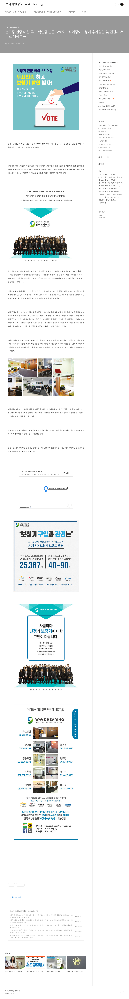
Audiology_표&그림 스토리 (106, 106)
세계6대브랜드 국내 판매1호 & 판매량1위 (47, 12)
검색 (116, 4)
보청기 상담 (116, 186)
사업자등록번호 (102, 141)
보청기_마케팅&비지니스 (18, 911)
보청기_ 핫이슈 (102, 95)
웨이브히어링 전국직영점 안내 (15, 12)
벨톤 (110, 186)
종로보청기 (101, 200)
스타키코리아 (102, 191)
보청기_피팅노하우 (104, 70)
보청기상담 (106, 197)
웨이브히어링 (102, 183)
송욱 (111, 197)
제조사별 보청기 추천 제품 (106, 73)
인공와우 (101, 102)
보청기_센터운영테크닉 (106, 99)
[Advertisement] (46, 862)
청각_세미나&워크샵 (104, 77)
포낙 (108, 180)
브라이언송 (110, 191)
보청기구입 (112, 174)
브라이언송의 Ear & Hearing (108, 62)
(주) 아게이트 (102, 131)
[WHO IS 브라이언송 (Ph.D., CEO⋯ (108, 125)
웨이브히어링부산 (112, 188)
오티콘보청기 (110, 183)
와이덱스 (105, 174)
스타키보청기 (102, 203)
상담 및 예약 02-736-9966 (106, 138)
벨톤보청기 (113, 180)
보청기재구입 (119, 183)
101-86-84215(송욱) (104, 144)
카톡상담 (85, 12)
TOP (122, 991)
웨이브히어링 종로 (118, 177)
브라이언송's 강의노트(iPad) (107, 110)
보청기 (100, 174)
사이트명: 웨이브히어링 (104, 128)
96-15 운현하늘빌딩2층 (105, 150)
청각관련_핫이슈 (103, 88)
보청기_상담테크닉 (104, 81)
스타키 (110, 177)
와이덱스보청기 (102, 177)
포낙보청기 (101, 194)
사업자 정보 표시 (14, 897)
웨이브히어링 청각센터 (105, 66)
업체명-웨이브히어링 (104, 134)
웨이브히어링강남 (110, 200)
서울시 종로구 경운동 (104, 147)
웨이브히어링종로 (103, 186)
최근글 (100, 157)
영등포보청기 (102, 188)
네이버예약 (71, 12)
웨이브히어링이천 (118, 194)
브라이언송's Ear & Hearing (24, 4)
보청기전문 (109, 194)
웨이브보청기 (102, 180)
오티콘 (100, 197)
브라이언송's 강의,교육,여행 (106, 84)
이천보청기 (117, 197)
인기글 (107, 157)
